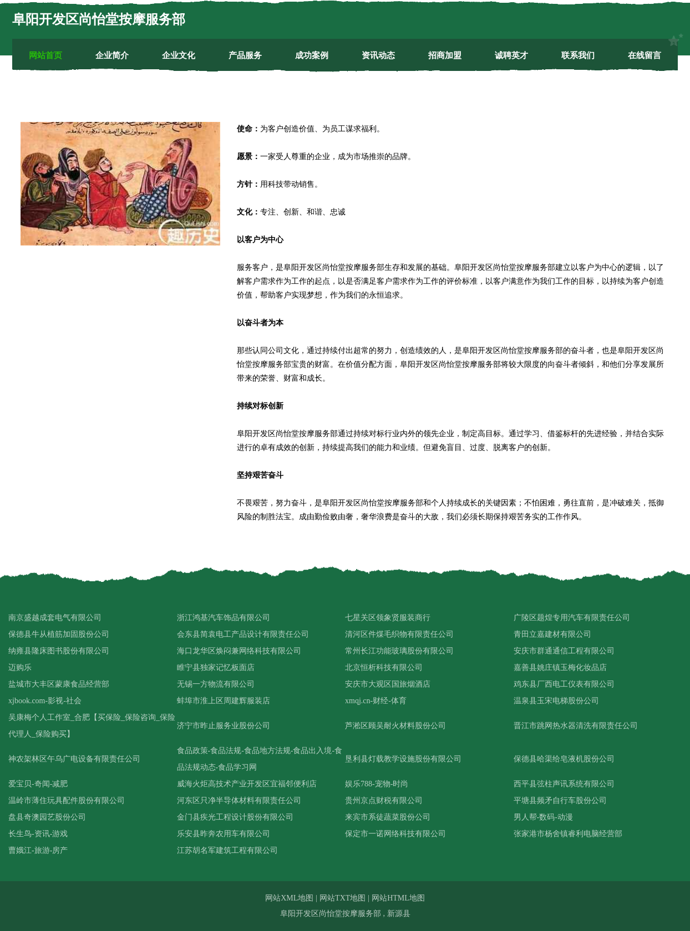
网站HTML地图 (398, 898)
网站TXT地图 (342, 898)
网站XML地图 (289, 898)
